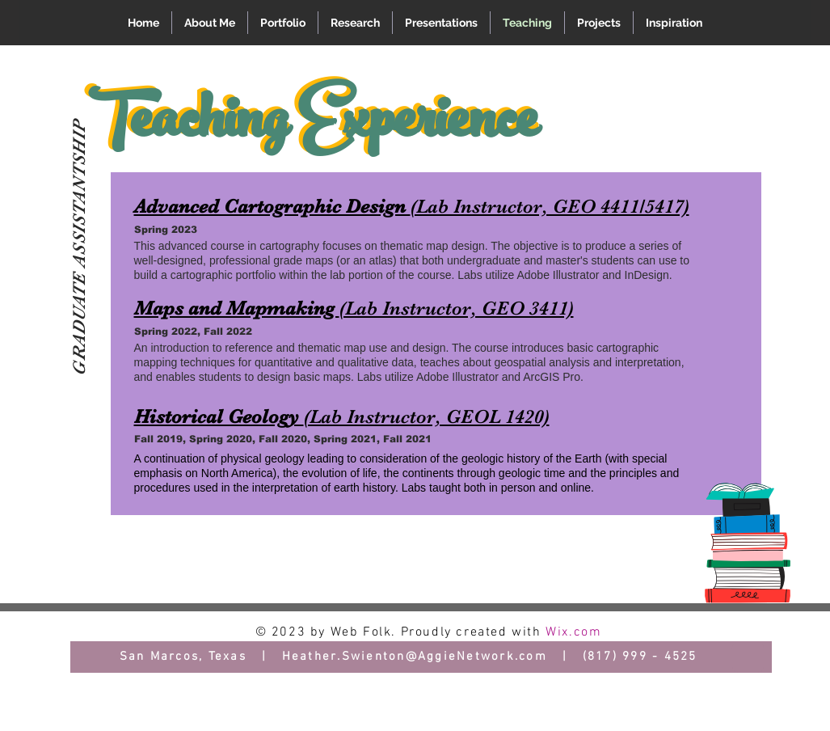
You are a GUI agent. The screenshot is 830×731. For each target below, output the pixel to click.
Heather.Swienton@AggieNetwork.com (414, 656)
